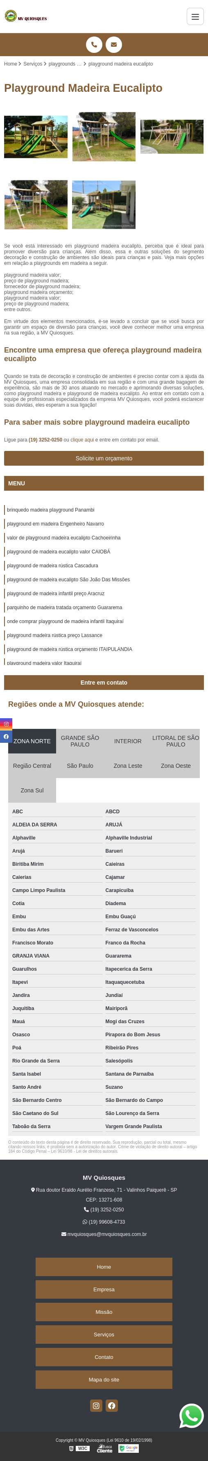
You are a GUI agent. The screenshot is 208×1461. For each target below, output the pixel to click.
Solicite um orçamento (104, 458)
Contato (104, 1357)
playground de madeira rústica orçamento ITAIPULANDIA (69, 649)
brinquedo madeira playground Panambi (50, 510)
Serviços (104, 1334)
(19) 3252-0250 (46, 440)
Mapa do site (104, 1380)
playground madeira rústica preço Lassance (54, 635)
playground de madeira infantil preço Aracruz (55, 593)
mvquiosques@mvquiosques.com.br (104, 1234)
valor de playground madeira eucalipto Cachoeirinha (64, 538)
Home (104, 1267)
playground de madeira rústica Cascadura (52, 566)
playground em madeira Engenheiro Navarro (55, 524)
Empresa (104, 1289)
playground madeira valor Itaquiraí (44, 663)
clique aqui (82, 440)
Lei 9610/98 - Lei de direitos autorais (84, 1151)
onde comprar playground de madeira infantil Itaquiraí (65, 621)
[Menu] (195, 16)
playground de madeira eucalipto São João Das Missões (68, 580)
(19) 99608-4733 (104, 1222)
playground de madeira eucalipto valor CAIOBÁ (58, 552)
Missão (103, 1312)
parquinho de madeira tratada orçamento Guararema (64, 607)
